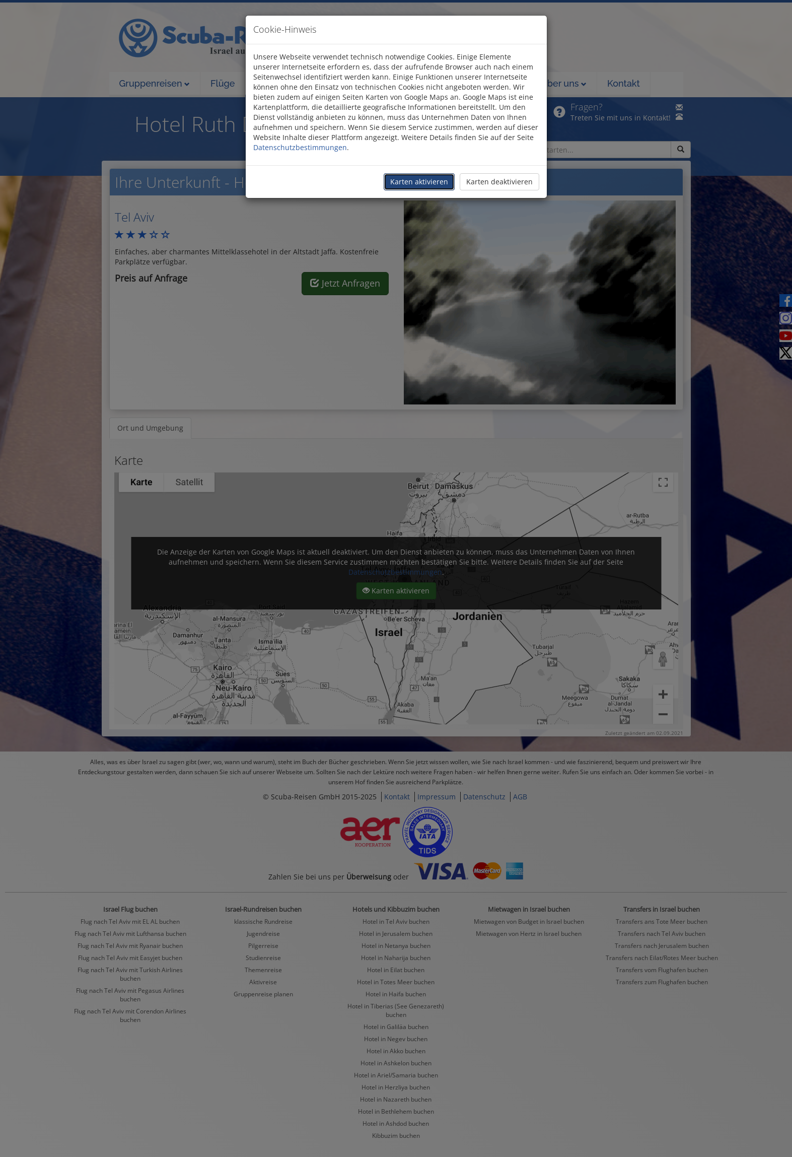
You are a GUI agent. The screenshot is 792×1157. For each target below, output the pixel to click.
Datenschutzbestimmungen (300, 147)
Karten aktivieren (419, 181)
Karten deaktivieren (499, 181)
